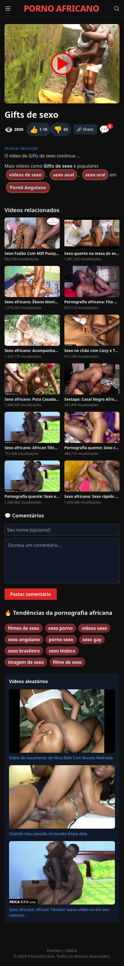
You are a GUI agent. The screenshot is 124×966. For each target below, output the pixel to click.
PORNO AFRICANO (61, 8)
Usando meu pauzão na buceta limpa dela (48, 833)
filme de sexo (67, 662)
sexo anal (63, 175)
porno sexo (61, 639)
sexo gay (92, 639)
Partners (55, 950)
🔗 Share (85, 129)
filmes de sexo (23, 628)
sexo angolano (24, 639)
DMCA (71, 950)
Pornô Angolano (28, 187)
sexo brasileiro (24, 651)
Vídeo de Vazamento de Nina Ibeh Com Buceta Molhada (61, 757)
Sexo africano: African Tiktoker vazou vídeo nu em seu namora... (59, 912)
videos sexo (94, 628)
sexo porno (60, 628)
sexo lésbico (62, 651)
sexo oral (95, 175)
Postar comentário (30, 594)
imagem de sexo (26, 662)
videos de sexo (25, 175)
